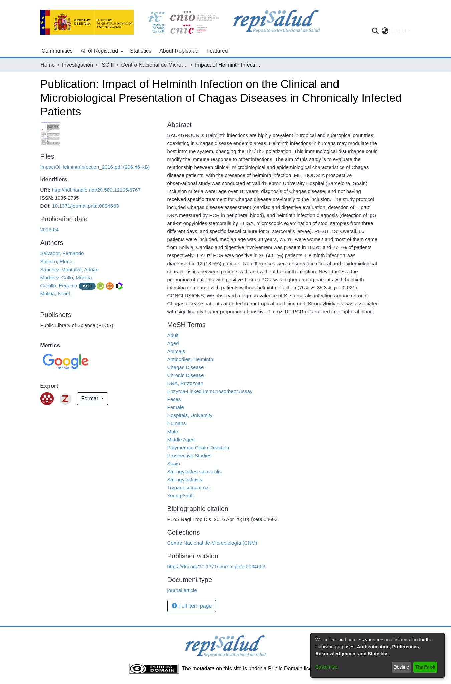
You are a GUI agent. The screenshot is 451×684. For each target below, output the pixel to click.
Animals (176, 351)
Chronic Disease (185, 375)
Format (90, 398)
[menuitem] (101, 51)
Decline (401, 667)
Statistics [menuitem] (140, 51)
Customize (326, 667)
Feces (174, 399)
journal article (182, 590)
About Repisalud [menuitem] (178, 51)
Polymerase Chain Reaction (198, 447)
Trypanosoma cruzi (188, 487)
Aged (173, 343)
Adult (173, 335)
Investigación (77, 65)
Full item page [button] (192, 606)
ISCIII (107, 65)
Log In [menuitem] (398, 31)
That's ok (425, 667)
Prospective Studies (189, 455)
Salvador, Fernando (62, 253)
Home (48, 65)
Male (172, 431)
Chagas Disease (185, 367)
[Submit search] (375, 31)
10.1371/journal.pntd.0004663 (85, 206)
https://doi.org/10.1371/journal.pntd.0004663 (216, 566)
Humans (176, 423)
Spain (173, 463)
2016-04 (49, 229)
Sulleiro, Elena (56, 261)
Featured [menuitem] (217, 51)
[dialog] (377, 655)
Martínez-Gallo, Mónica (66, 277)
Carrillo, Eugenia (58, 285)
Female (175, 407)
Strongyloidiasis (184, 479)
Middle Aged (181, 439)
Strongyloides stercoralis (194, 471)
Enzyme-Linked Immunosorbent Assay (210, 391)
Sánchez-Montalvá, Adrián (69, 269)
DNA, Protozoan (185, 383)
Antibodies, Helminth (190, 359)
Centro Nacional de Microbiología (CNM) (154, 65)
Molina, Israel (55, 293)
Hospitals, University (190, 415)
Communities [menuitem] (57, 51)
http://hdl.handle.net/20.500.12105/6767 (96, 190)
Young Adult (180, 495)
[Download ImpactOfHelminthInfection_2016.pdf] (95, 167)
